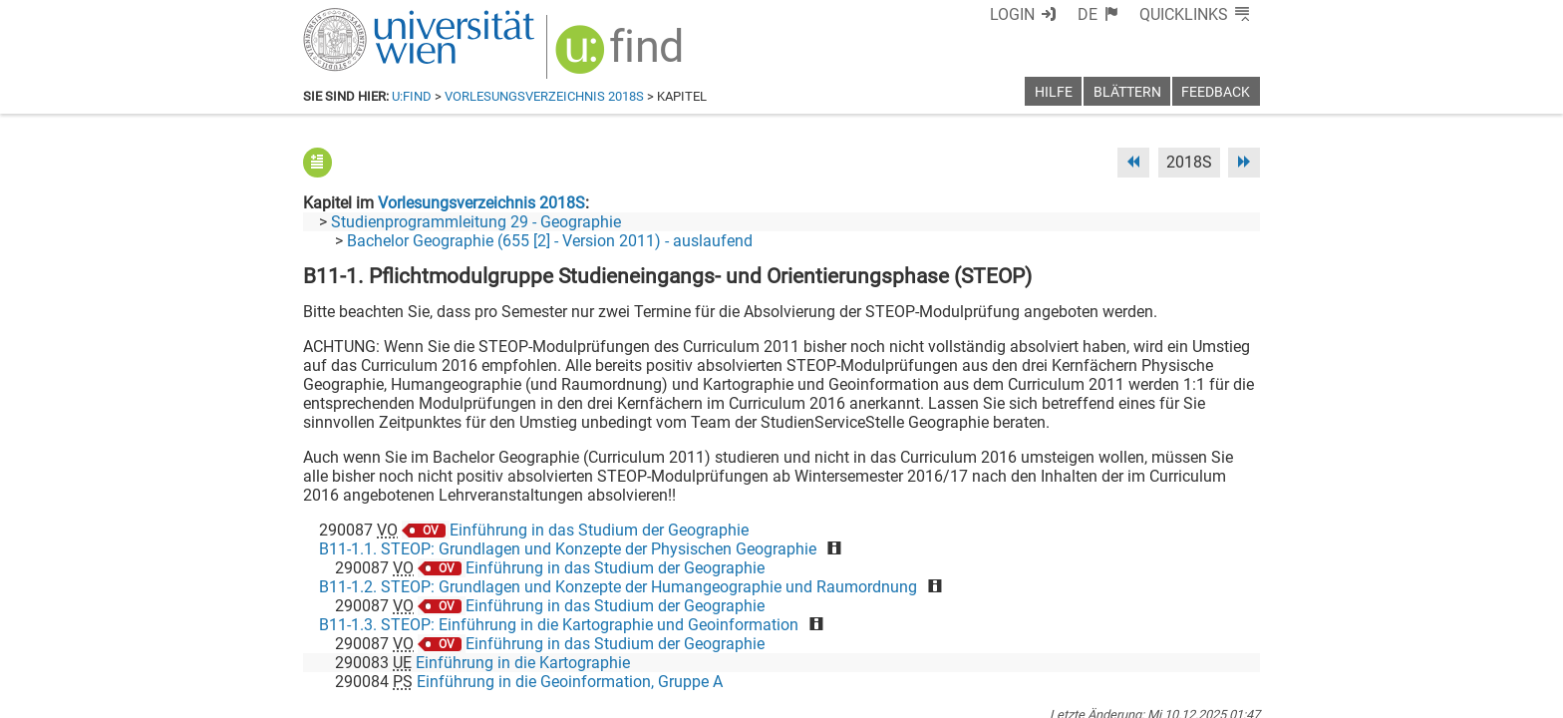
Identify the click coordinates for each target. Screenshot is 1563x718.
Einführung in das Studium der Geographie (599, 530)
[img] (621, 56)
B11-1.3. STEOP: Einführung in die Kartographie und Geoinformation (558, 624)
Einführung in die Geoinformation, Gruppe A (570, 681)
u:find (412, 96)
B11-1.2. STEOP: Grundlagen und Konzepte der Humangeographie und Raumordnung (618, 586)
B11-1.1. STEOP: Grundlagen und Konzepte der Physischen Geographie (567, 548)
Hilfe (1054, 92)
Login (1012, 14)
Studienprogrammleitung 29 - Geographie (476, 221)
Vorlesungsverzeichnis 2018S (544, 96)
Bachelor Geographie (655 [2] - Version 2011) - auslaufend (550, 240)
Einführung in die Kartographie (523, 662)
